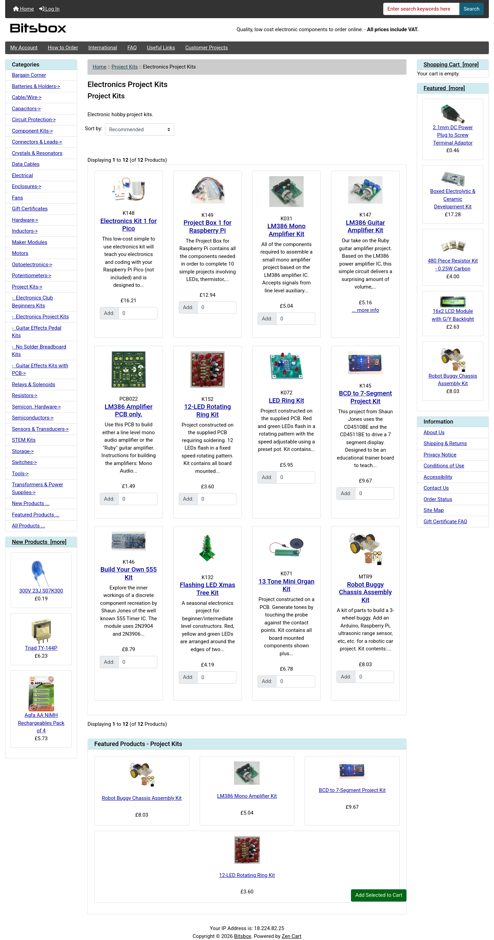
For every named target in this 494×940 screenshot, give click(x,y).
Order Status (438, 499)
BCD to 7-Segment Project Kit (365, 397)
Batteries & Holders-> (36, 86)
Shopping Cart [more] (451, 64)
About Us (434, 432)
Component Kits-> (32, 131)
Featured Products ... (35, 515)
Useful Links (161, 48)
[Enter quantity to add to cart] (137, 313)
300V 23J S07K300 (41, 576)
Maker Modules (29, 242)
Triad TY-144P (41, 635)
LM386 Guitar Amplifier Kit (365, 226)
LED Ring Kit (286, 400)
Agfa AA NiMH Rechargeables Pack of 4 (41, 705)
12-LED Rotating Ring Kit (207, 410)
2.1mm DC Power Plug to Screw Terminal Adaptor (453, 125)
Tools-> (20, 474)
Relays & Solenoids (33, 384)
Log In (49, 9)
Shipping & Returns (445, 443)
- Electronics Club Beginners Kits (32, 302)
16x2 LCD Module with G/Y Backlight (453, 309)
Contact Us (436, 488)
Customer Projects (206, 48)
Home (23, 9)
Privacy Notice (440, 455)
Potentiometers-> (31, 275)
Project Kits (124, 67)
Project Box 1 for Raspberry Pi (208, 226)
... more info (365, 310)
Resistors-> (24, 395)
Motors (20, 253)
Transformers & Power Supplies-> (37, 488)
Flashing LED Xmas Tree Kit (207, 589)
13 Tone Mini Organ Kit (287, 585)
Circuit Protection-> (34, 120)
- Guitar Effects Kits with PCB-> (40, 370)
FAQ (132, 48)
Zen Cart (291, 936)
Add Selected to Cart (378, 895)
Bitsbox (242, 936)
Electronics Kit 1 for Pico (129, 225)
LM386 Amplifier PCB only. (128, 410)
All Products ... (28, 526)
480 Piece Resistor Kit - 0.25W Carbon (453, 253)
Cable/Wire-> (27, 97)
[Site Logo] (85, 29)
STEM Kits (24, 440)
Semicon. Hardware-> (36, 407)
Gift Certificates (30, 209)
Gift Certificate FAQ (445, 521)
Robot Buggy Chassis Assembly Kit (365, 592)
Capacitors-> (26, 109)
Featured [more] (444, 88)
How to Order (63, 48)
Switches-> (24, 462)
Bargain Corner (29, 75)
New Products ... (30, 503)
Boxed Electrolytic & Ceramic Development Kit (452, 190)
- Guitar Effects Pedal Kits (36, 332)
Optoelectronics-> (32, 264)
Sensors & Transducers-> (40, 429)
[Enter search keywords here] (421, 9)
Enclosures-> (27, 186)
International (102, 48)
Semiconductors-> (33, 418)
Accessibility (438, 477)
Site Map (434, 510)
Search (472, 9)
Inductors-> (25, 231)
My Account (23, 48)
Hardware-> (25, 220)
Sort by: (94, 128)
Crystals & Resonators (37, 153)
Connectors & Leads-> (37, 142)
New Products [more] (39, 542)
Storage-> (23, 451)
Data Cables (25, 164)
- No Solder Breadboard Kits (39, 351)
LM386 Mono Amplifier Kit (286, 230)
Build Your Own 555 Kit (129, 573)
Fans (17, 198)
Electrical (22, 175)
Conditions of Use (444, 466)
